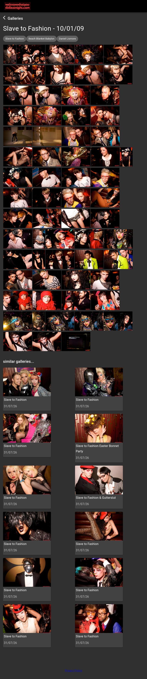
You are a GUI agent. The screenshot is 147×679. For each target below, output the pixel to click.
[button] (14, 39)
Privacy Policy (73, 670)
